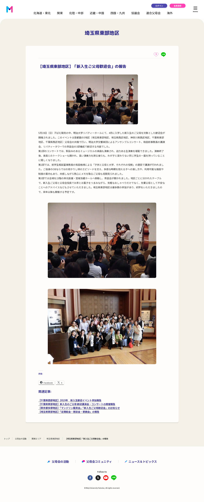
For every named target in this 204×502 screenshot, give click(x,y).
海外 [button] (170, 13)
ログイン (159, 5)
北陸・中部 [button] (76, 13)
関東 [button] (60, 13)
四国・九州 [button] (118, 13)
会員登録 (177, 5)
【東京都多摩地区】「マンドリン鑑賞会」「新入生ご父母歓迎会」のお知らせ (79, 408)
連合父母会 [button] (153, 13)
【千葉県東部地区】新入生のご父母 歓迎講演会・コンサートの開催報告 (76, 404)
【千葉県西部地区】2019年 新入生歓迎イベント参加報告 (69, 400)
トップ (7, 438)
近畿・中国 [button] (97, 13)
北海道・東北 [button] (42, 13)
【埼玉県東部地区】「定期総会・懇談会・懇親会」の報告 (68, 411)
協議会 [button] (135, 13)
